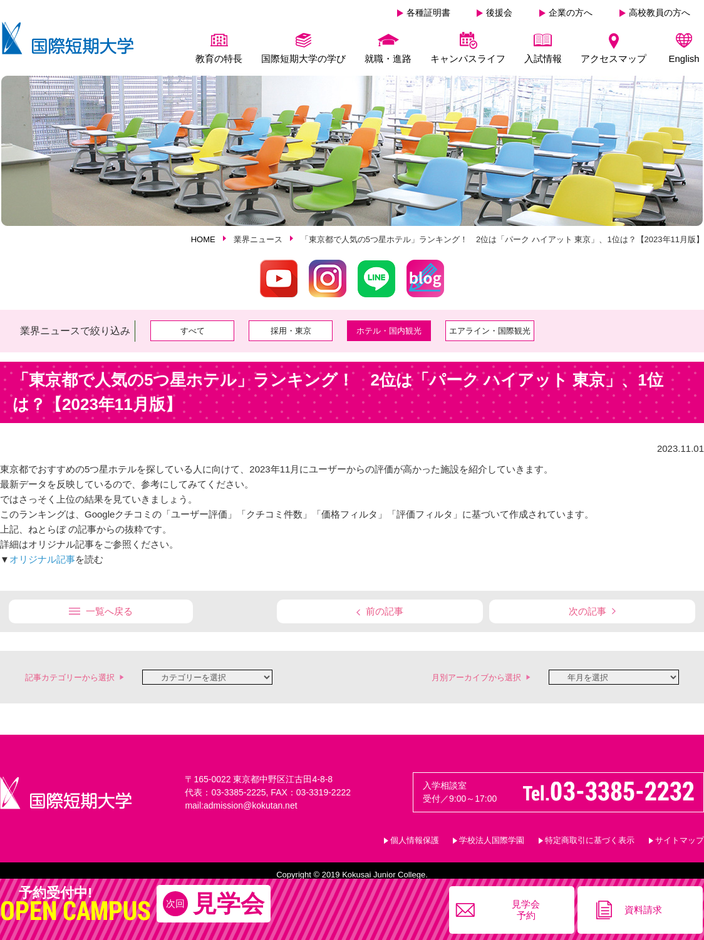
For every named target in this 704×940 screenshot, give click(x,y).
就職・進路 (388, 58)
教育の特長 (218, 58)
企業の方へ (571, 13)
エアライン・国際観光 (490, 327)
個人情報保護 (414, 837)
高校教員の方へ (659, 13)
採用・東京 (291, 327)
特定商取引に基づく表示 (589, 837)
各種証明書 (428, 13)
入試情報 (543, 58)
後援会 (499, 13)
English (683, 58)
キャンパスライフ (467, 58)
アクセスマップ (613, 58)
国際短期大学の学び (303, 58)
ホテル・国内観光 (389, 327)
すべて (192, 327)
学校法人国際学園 (491, 837)
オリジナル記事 (42, 556)
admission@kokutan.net (251, 802)
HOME (203, 236)
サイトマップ (679, 837)
